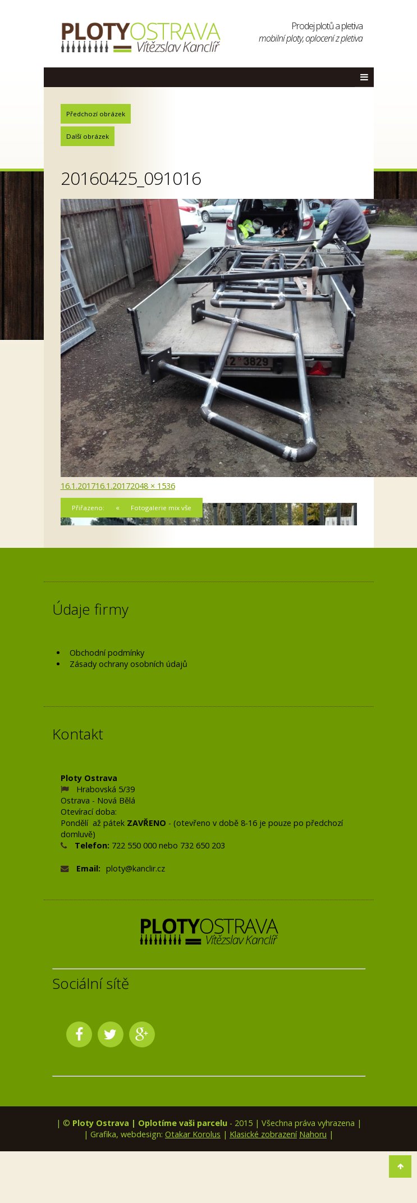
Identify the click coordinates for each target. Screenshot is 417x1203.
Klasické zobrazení (263, 1134)
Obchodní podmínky (107, 652)
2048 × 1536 (152, 485)
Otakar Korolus (193, 1134)
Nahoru (313, 1134)
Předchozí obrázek (95, 114)
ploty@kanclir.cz (135, 868)
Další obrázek (87, 136)
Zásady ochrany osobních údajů (128, 664)
